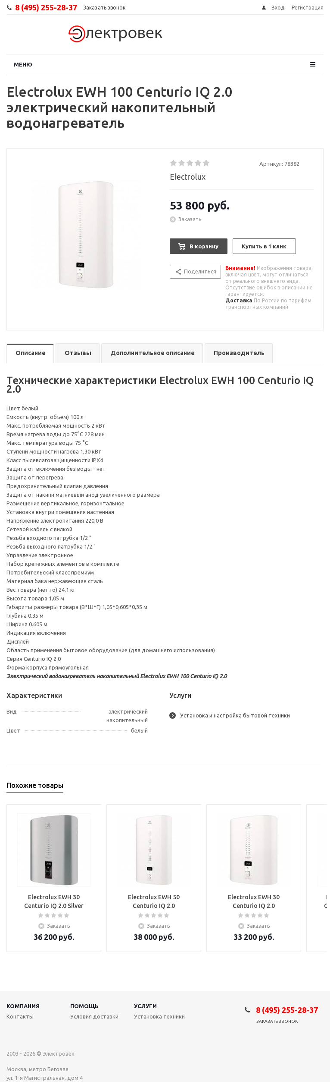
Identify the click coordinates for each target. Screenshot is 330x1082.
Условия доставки (94, 1016)
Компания (23, 1006)
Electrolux (187, 176)
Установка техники (159, 1016)
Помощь (84, 1006)
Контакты (20, 1016)
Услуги (145, 1006)
